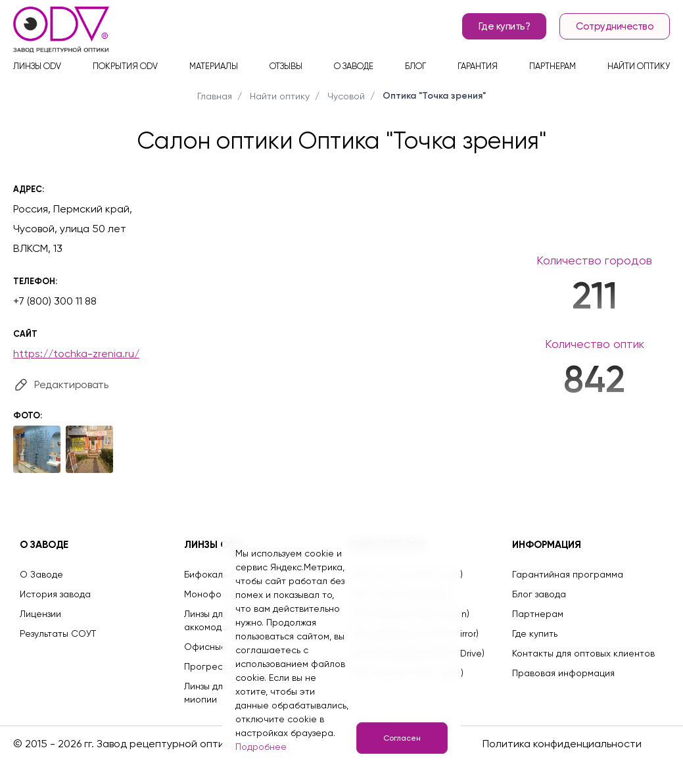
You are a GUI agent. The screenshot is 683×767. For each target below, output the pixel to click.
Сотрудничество (614, 26)
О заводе (353, 66)
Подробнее (261, 746)
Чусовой (346, 96)
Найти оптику (638, 66)
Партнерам (552, 66)
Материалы (213, 66)
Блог (415, 66)
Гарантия (478, 66)
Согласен (402, 738)
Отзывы (286, 66)
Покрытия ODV (125, 66)
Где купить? (504, 26)
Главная (214, 96)
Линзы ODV (37, 66)
